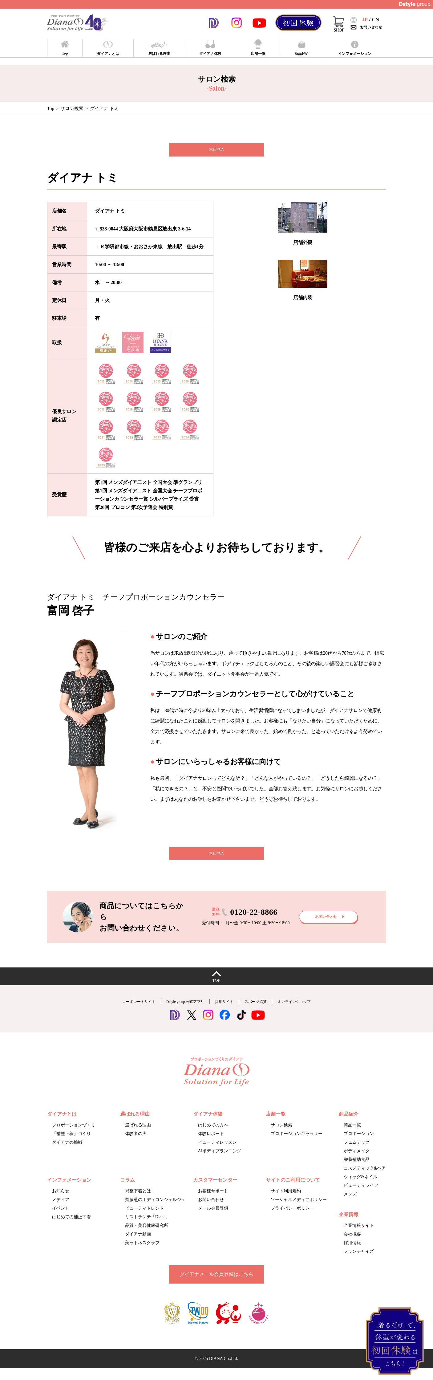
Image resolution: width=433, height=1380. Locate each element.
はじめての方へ (213, 1135)
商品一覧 (352, 1135)
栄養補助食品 (357, 1169)
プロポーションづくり (73, 1135)
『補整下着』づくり (71, 1144)
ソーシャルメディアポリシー (299, 1209)
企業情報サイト (359, 1235)
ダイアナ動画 (138, 1244)
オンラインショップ (313, 1011)
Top (50, 108)
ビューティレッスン (217, 1152)
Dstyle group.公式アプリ (178, 1011)
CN (375, 19)
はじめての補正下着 (71, 1227)
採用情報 (352, 1253)
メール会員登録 (213, 1218)
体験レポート (211, 1144)
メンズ (350, 1204)
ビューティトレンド (144, 1218)
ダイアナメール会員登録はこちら (216, 1284)
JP (365, 19)
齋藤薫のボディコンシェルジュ (155, 1209)
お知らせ (60, 1201)
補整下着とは (138, 1201)
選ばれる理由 (138, 1135)
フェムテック (357, 1152)
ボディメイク (357, 1161)
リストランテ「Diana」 (147, 1227)
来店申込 (216, 152)
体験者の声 (136, 1144)
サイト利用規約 (286, 1201)
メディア (60, 1209)
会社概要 (352, 1244)
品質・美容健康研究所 (146, 1235)
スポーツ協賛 (265, 1011)
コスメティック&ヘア (365, 1178)
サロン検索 (71, 108)
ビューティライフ (361, 1195)
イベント (60, 1218)
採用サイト (227, 1011)
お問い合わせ (211, 1209)
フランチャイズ (359, 1261)
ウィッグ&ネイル (360, 1187)
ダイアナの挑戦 (67, 1152)
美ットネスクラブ (142, 1253)
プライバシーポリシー (292, 1218)
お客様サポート (213, 1201)
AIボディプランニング (219, 1161)
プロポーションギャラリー (296, 1144)
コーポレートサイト (120, 1011)
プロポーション (359, 1144)
